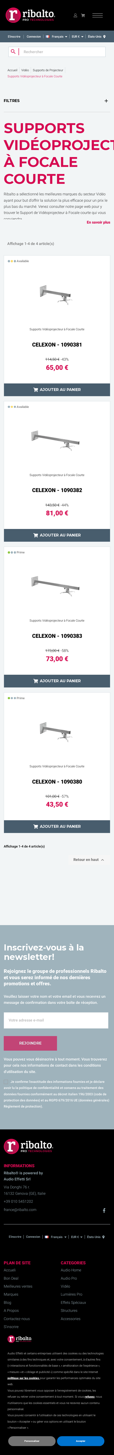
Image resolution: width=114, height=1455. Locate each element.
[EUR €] (77, 36)
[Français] (58, 36)
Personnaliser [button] (31, 1441)
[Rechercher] (56, 52)
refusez (90, 1396)
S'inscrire (14, 36)
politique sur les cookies (24, 1378)
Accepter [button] (80, 1441)
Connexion (34, 36)
